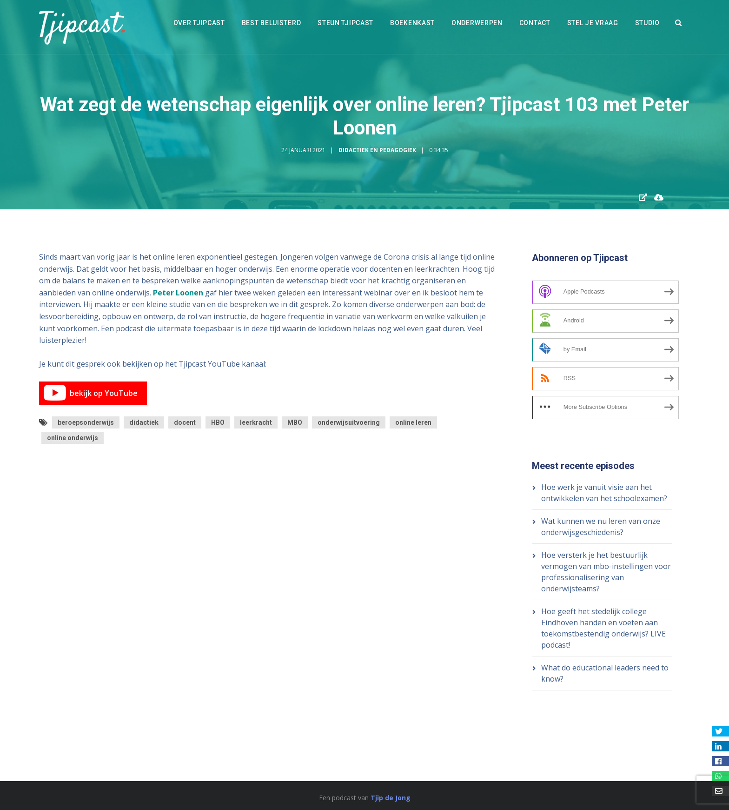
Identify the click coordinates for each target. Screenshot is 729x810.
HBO (218, 422)
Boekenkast (412, 23)
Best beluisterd (271, 23)
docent (185, 422)
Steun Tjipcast (345, 23)
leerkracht (256, 422)
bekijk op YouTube (91, 393)
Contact (534, 23)
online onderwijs (72, 438)
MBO (294, 422)
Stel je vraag (592, 23)
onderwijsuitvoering (349, 422)
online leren (413, 422)
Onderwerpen (477, 23)
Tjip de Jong (391, 797)
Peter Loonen (178, 293)
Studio (647, 23)
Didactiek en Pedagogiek (377, 150)
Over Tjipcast (199, 23)
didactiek (144, 422)
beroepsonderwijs (86, 422)
